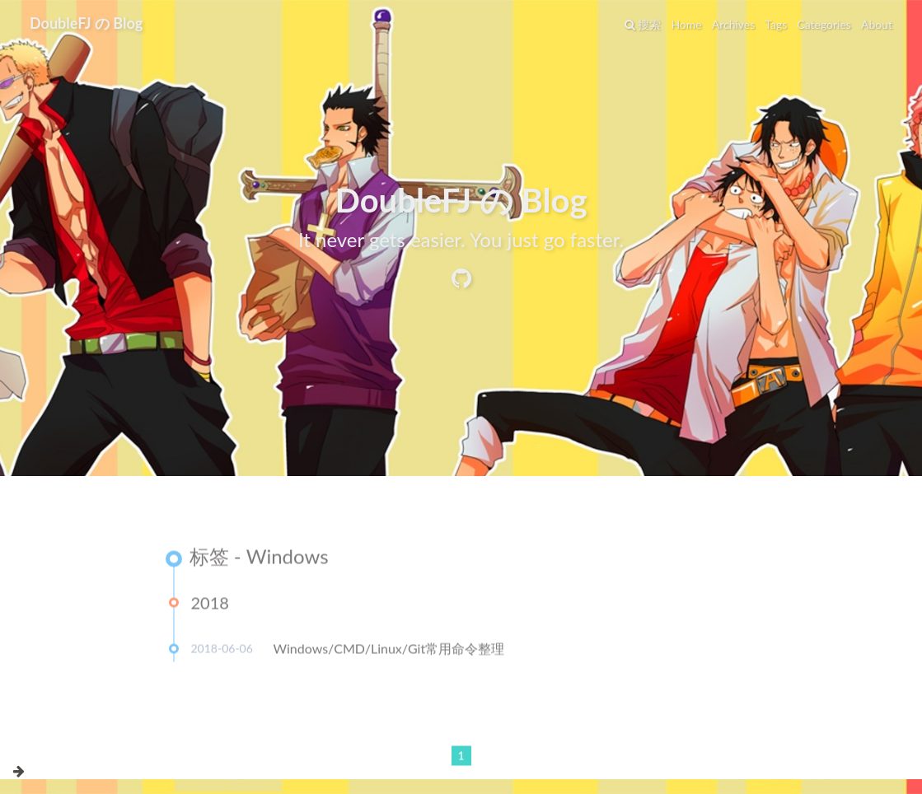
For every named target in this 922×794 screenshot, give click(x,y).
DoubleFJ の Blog (86, 23)
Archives (734, 24)
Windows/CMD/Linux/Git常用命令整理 (389, 652)
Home (686, 24)
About (876, 24)
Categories (824, 24)
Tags (776, 24)
